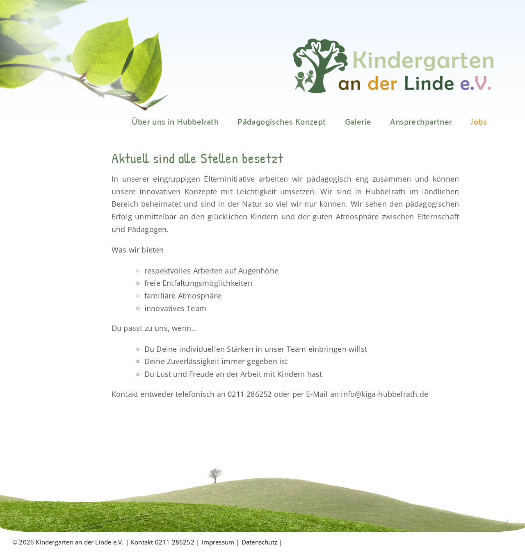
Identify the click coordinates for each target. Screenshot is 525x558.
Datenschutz (259, 542)
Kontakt (142, 542)
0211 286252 (250, 394)
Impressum (217, 542)
